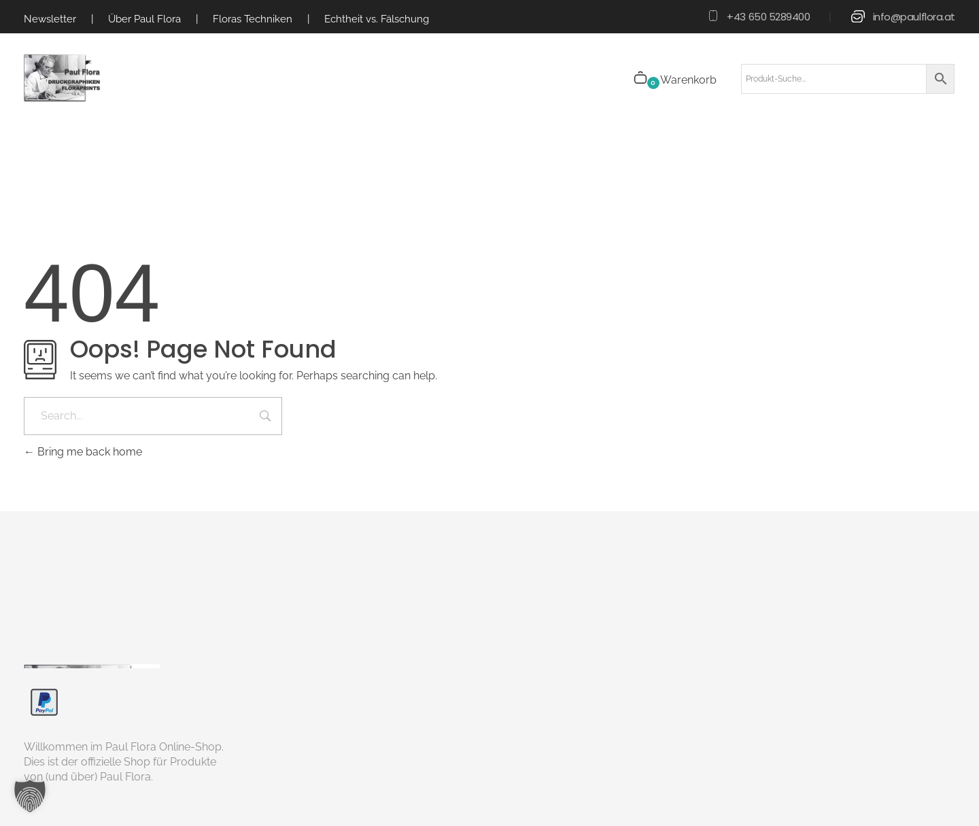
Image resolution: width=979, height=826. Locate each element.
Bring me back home (83, 451)
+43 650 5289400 (768, 17)
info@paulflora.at (914, 17)
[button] (30, 796)
